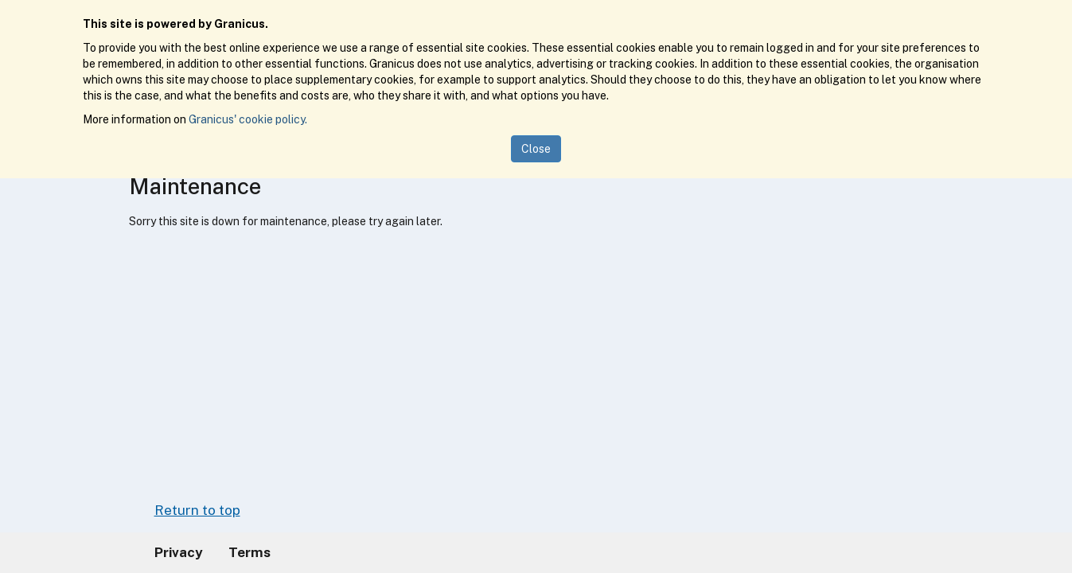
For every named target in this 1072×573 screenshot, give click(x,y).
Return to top (197, 510)
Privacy (178, 552)
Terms (249, 552)
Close (536, 148)
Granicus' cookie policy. (248, 119)
